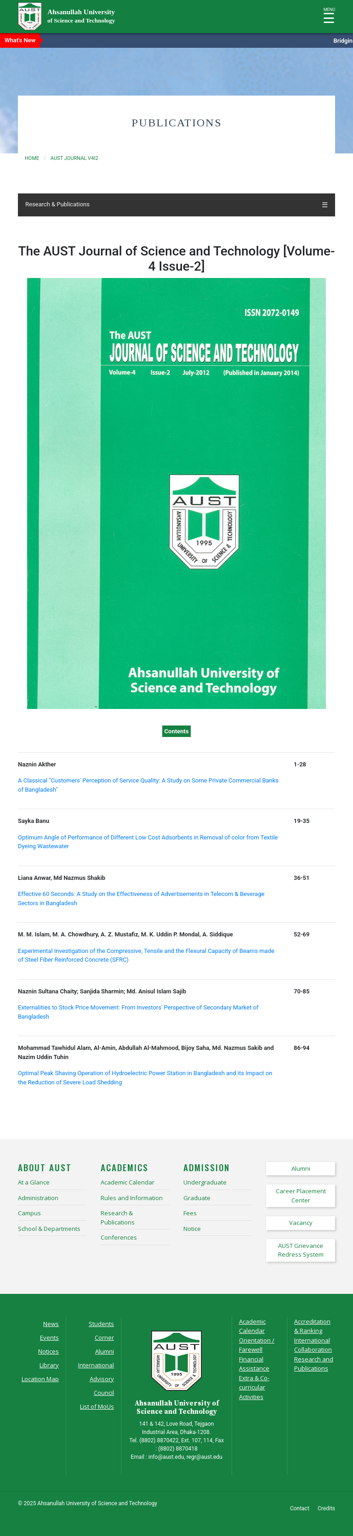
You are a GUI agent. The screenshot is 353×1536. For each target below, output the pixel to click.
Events (49, 1337)
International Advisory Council (96, 1379)
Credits (326, 1508)
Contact (299, 1508)
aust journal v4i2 (74, 158)
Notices (48, 1351)
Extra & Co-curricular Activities (254, 1387)
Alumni (104, 1351)
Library (49, 1365)
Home (32, 158)
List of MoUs (97, 1406)
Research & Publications (57, 204)
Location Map (40, 1379)
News (51, 1324)
